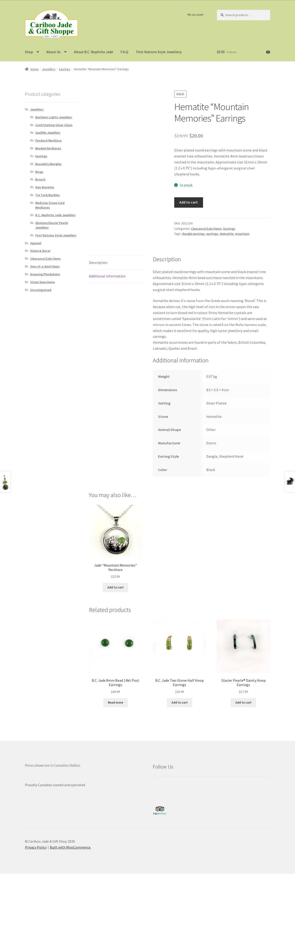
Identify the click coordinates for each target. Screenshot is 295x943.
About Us (53, 51)
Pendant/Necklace (48, 140)
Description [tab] (98, 262)
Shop (29, 51)
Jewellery (49, 69)
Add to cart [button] (115, 587)
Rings (39, 172)
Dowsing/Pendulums (45, 274)
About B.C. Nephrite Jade (93, 51)
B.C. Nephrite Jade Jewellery (55, 215)
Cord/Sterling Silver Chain (53, 125)
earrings (212, 234)
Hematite (226, 234)
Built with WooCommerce (70, 847)
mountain (242, 234)
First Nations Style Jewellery (159, 51)
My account (195, 14)
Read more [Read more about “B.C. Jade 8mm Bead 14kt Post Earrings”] (115, 702)
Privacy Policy (36, 847)
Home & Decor (40, 251)
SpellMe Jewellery (47, 133)
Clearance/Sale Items (206, 229)
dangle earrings (193, 234)
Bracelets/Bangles (48, 164)
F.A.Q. (125, 51)
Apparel (35, 243)
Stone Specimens (42, 282)
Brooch (40, 179)
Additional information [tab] (107, 276)
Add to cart (188, 202)
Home (34, 69)
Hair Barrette (44, 187)
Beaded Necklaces (48, 148)
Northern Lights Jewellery (53, 117)
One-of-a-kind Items (45, 266)
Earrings (64, 69)
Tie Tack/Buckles (47, 195)
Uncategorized (40, 290)
